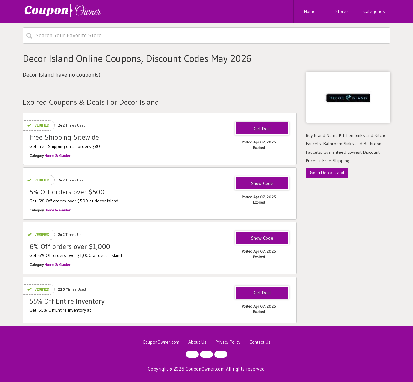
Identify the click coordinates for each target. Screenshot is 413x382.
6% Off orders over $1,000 (69, 246)
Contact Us (260, 342)
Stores (341, 11)
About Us (197, 342)
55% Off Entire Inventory (67, 301)
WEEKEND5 (262, 184)
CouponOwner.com (161, 342)
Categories (374, 11)
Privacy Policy (228, 342)
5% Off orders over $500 (67, 192)
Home (310, 11)
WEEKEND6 (262, 238)
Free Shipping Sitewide (64, 137)
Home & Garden (58, 155)
